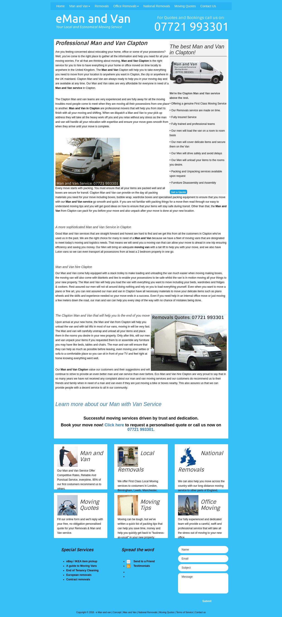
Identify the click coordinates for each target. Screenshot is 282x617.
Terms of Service (184, 612)
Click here (114, 425)
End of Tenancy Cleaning (82, 570)
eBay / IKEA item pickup (81, 561)
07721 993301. (140, 429)
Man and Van (79, 6)
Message (203, 583)
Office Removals (126, 6)
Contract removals (78, 579)
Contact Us (208, 6)
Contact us (200, 612)
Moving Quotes (185, 6)
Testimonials (141, 565)
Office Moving (210, 504)
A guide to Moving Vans (81, 565)
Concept (117, 612)
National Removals (156, 6)
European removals (79, 575)
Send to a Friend (144, 561)
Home (60, 6)
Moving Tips (149, 504)
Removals (102, 6)
